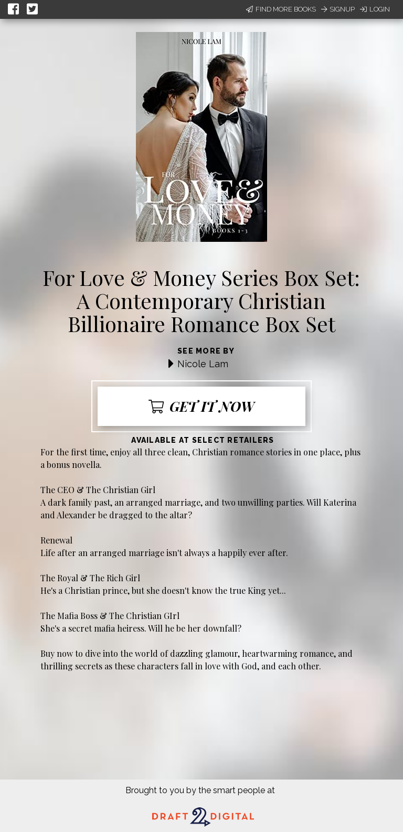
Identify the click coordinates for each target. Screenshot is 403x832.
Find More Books (281, 9)
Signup (338, 9)
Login (375, 9)
